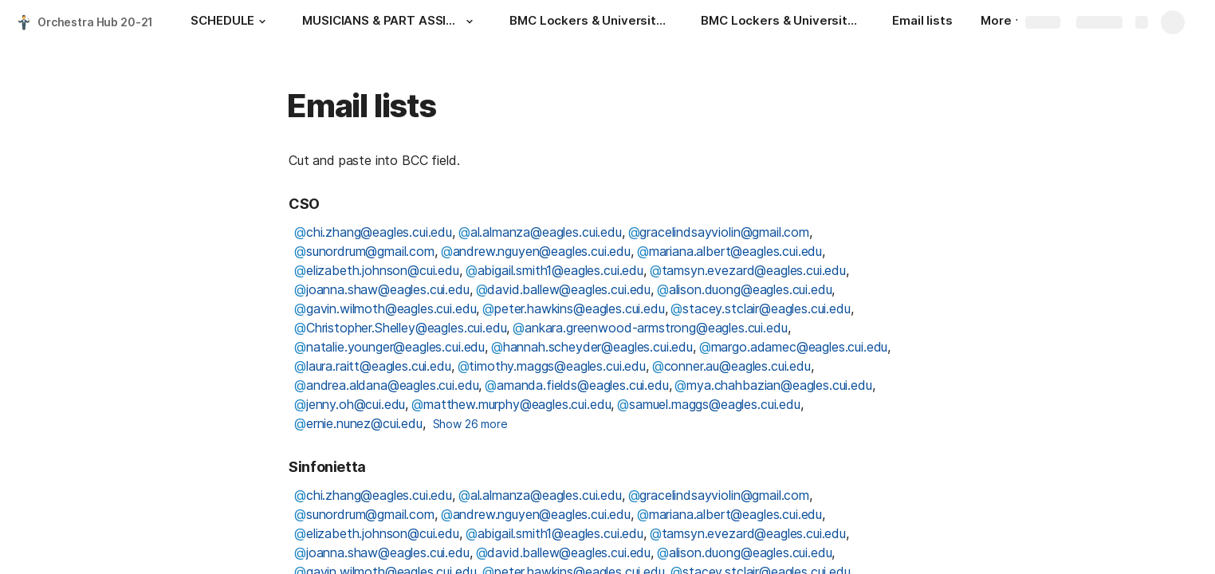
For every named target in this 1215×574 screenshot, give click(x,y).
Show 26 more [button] (470, 424)
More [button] (1001, 20)
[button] (262, 21)
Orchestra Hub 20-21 (95, 22)
